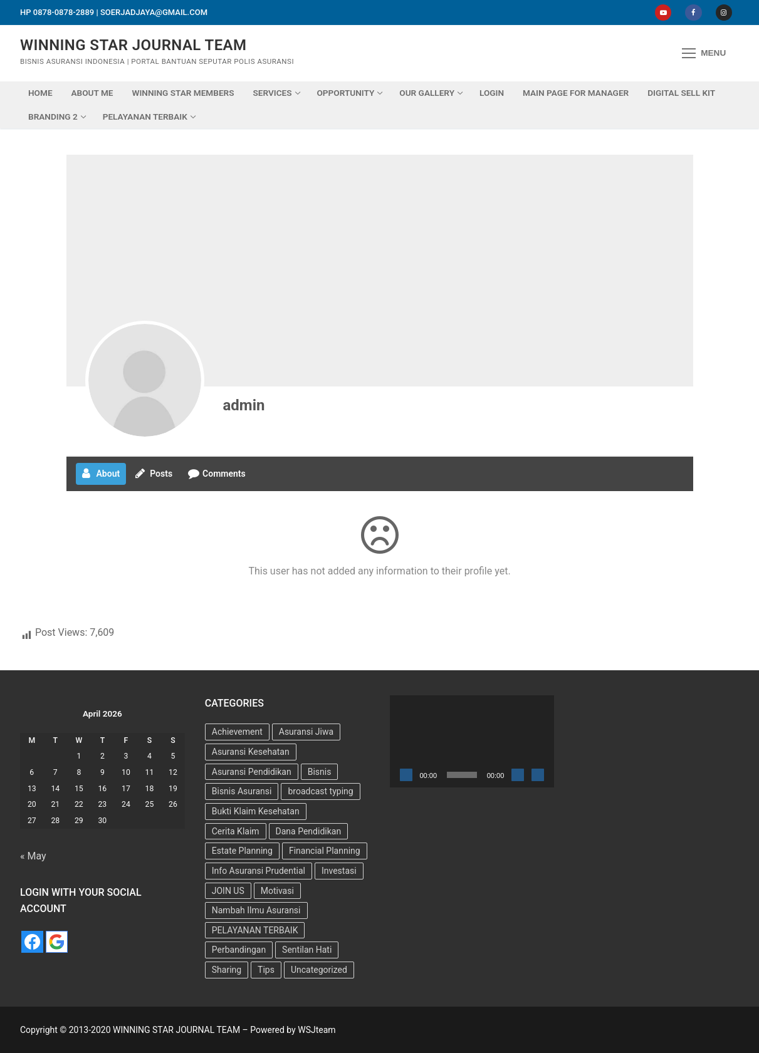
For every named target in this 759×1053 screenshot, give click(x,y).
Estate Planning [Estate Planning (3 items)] (242, 851)
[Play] (406, 775)
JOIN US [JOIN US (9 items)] (228, 891)
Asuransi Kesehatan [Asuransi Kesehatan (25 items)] (251, 752)
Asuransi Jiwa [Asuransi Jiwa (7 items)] (306, 732)
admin (244, 405)
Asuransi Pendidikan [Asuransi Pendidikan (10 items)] (251, 772)
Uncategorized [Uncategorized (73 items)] (319, 970)
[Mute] (517, 775)
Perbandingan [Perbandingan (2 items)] (239, 950)
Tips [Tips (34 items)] (266, 970)
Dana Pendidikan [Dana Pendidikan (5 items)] (309, 831)
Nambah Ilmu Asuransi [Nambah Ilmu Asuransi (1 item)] (256, 910)
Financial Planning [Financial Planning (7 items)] (324, 851)
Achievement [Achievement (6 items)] (237, 732)
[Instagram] (724, 12)
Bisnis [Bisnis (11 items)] (320, 772)
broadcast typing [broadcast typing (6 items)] (320, 791)
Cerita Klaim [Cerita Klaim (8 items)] (235, 831)
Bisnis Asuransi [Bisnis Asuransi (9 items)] (242, 791)
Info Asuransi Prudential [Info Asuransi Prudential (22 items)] (258, 871)
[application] (472, 741)
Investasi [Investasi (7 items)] (339, 871)
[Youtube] (663, 12)
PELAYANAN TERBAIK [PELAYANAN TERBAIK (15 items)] (255, 930)
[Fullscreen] (537, 775)
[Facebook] (693, 12)
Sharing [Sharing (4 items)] (226, 970)
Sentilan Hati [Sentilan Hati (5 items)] (307, 950)
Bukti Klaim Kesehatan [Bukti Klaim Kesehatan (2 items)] (256, 811)
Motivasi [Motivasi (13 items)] (277, 891)
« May (33, 856)
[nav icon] (704, 53)
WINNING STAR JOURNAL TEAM (133, 45)
